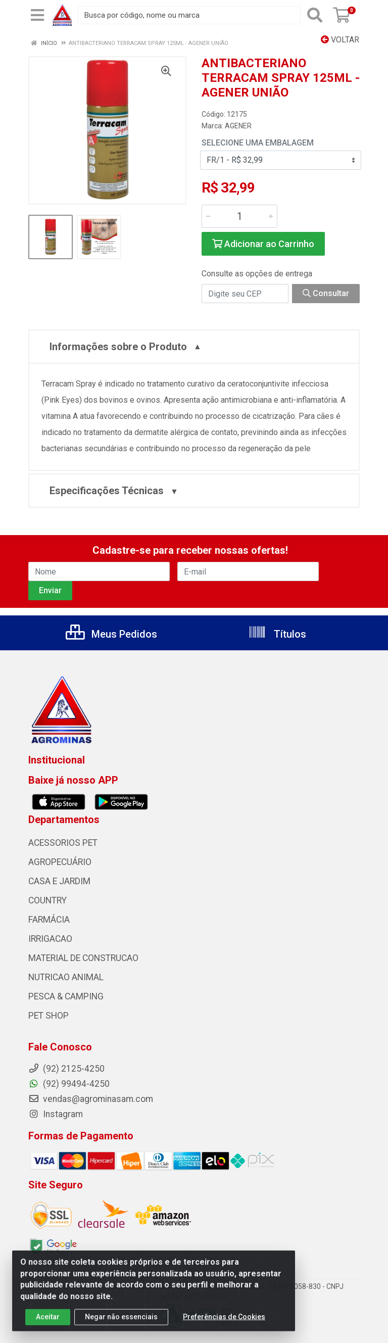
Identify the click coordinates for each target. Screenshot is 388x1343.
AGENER (238, 126)
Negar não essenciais (121, 1321)
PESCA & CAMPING (66, 996)
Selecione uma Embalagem (258, 143)
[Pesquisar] (315, 15)
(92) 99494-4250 (69, 1084)
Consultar (326, 293)
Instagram (55, 1114)
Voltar (340, 39)
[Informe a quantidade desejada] (239, 216)
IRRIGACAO (50, 939)
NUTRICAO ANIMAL (66, 977)
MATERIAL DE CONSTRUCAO (83, 958)
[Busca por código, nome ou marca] (189, 15)
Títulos (277, 634)
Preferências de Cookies (224, 1321)
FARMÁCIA (49, 920)
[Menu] (37, 15)
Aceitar (48, 1321)
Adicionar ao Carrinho (263, 243)
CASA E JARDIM (59, 881)
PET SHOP (48, 1016)
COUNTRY (47, 900)
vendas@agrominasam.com (90, 1099)
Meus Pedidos (111, 634)
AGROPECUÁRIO (59, 862)
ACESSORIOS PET (63, 843)
